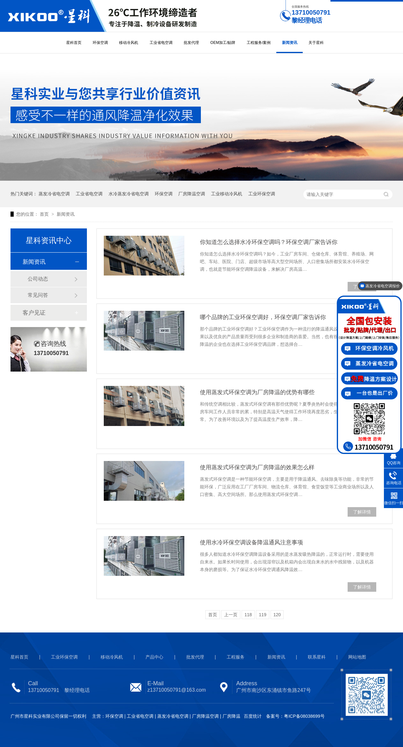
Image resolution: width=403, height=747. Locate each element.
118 (248, 614)
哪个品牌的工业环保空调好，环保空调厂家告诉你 (263, 317)
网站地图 (357, 657)
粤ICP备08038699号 (304, 716)
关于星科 (316, 42)
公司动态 (38, 279)
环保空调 (100, 42)
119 (262, 614)
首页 (45, 214)
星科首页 (73, 42)
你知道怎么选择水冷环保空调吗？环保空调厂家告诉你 (268, 242)
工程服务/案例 (259, 42)
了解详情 (362, 511)
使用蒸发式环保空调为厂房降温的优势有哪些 (257, 392)
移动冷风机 (128, 42)
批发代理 (191, 42)
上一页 (230, 614)
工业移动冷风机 (226, 193)
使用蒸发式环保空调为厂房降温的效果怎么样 (257, 467)
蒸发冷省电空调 (54, 193)
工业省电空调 (161, 42)
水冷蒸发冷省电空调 (129, 193)
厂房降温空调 (191, 193)
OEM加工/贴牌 (223, 42)
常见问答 (38, 295)
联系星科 (317, 657)
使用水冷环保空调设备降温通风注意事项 (251, 542)
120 (277, 614)
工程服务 (235, 657)
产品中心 (154, 657)
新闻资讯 (289, 42)
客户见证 (34, 313)
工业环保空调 (261, 193)
